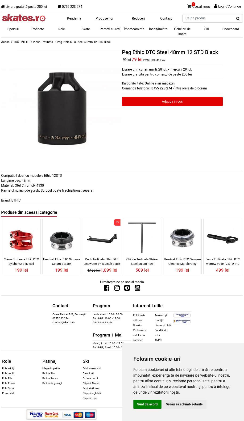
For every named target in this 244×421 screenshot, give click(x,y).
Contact (166, 18)
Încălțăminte (158, 29)
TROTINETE (21, 42)
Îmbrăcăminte (134, 29)
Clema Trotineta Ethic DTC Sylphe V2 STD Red (21, 261)
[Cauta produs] (238, 18)
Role (61, 29)
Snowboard (230, 29)
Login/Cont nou (229, 6)
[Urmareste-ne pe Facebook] (106, 289)
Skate (86, 29)
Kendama (74, 18)
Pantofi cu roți (110, 29)
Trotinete (37, 29)
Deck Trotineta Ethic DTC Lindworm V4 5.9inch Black (102, 261)
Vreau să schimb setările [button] (184, 404)
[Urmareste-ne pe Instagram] (117, 289)
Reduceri (138, 18)
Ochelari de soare (182, 31)
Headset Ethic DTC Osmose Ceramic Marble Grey (182, 261)
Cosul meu (198, 6)
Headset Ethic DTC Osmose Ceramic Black (61, 261)
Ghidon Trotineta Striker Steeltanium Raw (142, 261)
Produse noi (104, 18)
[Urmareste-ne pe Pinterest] (127, 289)
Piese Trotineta (43, 42)
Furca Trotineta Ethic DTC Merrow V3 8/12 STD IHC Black (223, 262)
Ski (206, 29)
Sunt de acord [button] (147, 404)
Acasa (5, 42)
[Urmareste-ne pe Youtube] (137, 289)
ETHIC (16, 200)
